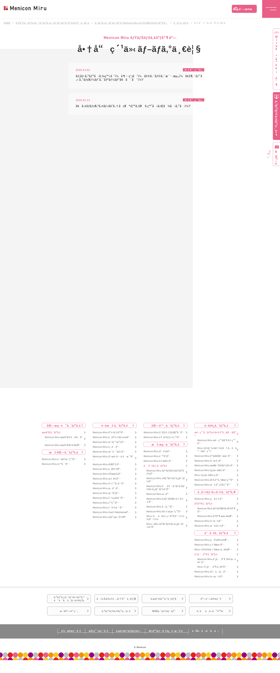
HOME (7, 22)
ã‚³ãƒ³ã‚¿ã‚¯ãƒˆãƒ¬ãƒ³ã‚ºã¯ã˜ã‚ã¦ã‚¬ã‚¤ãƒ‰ (69, 602)
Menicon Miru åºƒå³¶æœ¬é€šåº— (215, 517)
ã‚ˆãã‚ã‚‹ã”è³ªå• (211, 622)
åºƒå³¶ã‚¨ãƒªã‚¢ (203, 505)
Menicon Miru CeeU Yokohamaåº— (111, 514)
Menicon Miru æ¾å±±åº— (210, 527)
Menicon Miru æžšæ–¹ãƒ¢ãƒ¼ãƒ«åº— (214, 467)
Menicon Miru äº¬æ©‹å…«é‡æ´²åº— (113, 460)
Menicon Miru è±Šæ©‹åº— (158, 462)
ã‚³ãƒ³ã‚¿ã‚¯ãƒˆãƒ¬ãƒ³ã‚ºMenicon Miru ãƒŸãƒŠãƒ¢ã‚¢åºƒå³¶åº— (133, 22)
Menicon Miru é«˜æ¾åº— (208, 522)
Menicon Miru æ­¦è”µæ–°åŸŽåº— (110, 518)
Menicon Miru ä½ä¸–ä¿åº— (211, 573)
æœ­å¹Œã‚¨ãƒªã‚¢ (51, 434)
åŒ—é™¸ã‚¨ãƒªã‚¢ (165, 427)
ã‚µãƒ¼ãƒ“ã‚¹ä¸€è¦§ (163, 602)
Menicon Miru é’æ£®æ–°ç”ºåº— (59, 461)
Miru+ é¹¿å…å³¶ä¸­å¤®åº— (212, 568)
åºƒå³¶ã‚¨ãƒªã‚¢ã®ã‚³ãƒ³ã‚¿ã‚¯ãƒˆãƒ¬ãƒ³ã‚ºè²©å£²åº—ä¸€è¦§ (53, 22)
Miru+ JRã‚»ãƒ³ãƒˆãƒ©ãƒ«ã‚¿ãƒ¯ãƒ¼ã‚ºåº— (164, 527)
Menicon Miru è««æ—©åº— (209, 578)
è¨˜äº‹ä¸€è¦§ (183, 22)
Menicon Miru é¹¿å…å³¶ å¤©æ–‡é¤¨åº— (216, 562)
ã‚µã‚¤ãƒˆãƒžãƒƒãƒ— (128, 643)
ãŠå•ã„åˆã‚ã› (219, 643)
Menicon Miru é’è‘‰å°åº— (108, 509)
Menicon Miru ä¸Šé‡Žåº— (107, 470)
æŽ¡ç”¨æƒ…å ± (91, 643)
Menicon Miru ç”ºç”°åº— (106, 504)
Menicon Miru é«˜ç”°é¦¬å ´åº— (109, 485)
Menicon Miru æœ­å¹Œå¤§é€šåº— (63, 446)
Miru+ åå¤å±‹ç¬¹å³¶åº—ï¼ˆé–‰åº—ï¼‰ (165, 519)
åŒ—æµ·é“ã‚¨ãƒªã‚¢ (64, 427)
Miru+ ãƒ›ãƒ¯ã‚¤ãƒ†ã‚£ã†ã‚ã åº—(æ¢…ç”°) (216, 451)
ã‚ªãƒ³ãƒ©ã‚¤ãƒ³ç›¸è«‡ (116, 622)
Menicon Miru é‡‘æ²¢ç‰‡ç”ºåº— (162, 439)
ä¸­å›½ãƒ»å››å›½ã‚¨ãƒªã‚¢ (216, 493)
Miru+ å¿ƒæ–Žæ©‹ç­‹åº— (207, 476)
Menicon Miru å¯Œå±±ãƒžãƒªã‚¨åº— (164, 434)
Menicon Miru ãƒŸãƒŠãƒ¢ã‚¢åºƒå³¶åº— (216, 512)
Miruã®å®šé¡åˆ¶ (276, 60)
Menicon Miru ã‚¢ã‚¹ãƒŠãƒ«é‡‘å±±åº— (165, 502)
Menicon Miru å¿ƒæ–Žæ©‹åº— (210, 472)
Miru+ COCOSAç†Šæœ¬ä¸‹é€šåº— (213, 551)
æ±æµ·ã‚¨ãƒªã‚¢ (165, 446)
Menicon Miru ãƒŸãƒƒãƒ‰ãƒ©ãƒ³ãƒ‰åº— (165, 474)
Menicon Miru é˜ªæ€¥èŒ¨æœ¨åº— (213, 457)
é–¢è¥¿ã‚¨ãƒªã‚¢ (216, 427)
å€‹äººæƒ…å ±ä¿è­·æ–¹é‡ (173, 643)
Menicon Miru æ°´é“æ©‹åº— (109, 453)
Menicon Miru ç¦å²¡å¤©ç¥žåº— (211, 541)
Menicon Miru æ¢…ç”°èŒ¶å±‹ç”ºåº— (216, 444)
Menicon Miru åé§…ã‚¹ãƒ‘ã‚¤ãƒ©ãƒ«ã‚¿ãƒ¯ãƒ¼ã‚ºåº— (165, 489)
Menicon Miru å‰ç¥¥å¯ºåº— (109, 499)
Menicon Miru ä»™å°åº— (56, 465)
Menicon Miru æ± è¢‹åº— (107, 480)
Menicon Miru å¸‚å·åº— (106, 448)
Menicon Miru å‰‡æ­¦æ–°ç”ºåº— (164, 513)
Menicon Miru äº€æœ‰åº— (107, 475)
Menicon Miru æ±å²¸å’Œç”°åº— (212, 486)
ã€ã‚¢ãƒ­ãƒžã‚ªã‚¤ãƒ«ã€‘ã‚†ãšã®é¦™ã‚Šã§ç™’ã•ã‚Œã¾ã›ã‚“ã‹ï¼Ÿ (133, 106)
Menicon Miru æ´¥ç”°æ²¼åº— (109, 443)
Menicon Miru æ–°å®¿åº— (106, 494)
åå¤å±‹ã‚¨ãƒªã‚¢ (155, 467)
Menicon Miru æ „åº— (158, 495)
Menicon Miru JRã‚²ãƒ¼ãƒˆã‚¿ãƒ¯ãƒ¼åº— (165, 482)
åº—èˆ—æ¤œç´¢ (242, 10)
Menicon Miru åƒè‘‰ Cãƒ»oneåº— (112, 439)
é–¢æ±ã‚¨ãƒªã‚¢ (114, 427)
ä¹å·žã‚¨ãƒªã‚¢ (216, 535)
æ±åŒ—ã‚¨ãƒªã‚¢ (63, 454)
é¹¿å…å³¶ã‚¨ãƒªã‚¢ (205, 556)
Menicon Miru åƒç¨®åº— (160, 508)
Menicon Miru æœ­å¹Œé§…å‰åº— (63, 441)
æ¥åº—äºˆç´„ (69, 622)
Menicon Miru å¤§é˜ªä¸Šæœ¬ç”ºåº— (214, 481)
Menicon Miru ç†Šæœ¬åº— (209, 546)
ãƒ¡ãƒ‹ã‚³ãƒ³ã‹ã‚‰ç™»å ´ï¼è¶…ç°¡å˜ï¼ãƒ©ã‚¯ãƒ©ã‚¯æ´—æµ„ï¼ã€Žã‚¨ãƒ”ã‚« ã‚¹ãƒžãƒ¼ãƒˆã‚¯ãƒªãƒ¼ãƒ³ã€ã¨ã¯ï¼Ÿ (139, 78)
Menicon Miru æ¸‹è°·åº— (106, 490)
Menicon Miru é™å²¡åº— (157, 457)
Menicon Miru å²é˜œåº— (158, 453)
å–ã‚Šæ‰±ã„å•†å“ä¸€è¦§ (116, 604)
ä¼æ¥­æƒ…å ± (57, 643)
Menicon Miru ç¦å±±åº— (209, 500)
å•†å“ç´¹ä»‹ (193, 69)
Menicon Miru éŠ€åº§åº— (107, 466)
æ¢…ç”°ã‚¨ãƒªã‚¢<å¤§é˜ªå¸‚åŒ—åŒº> (215, 436)
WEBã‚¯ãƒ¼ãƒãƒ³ (164, 622)
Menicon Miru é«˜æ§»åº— (208, 462)
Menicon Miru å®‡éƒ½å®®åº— (109, 434)
